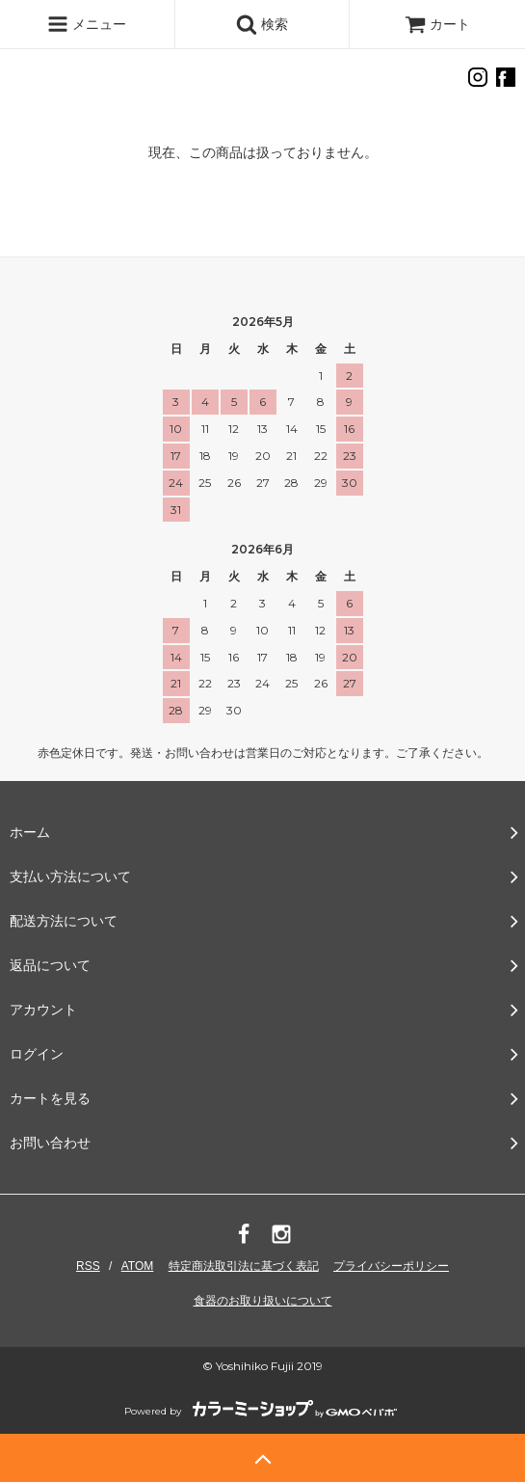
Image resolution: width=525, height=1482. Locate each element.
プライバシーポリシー (391, 1266)
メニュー (86, 24)
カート (437, 24)
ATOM (137, 1266)
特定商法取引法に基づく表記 (244, 1266)
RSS (88, 1266)
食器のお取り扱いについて (263, 1300)
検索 (262, 24)
